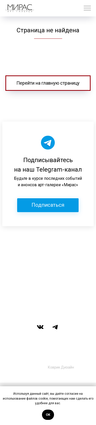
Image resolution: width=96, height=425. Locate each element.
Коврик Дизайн (61, 367)
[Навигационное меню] (87, 8)
